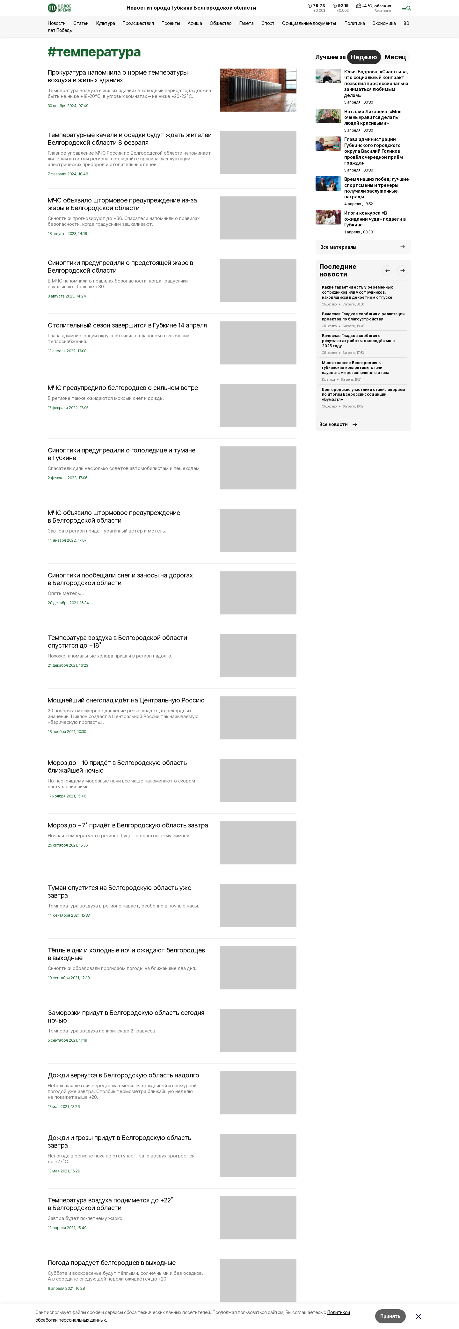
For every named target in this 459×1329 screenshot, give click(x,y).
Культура (105, 23)
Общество (220, 23)
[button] (387, 270)
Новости (57, 23)
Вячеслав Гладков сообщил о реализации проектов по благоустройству (363, 316)
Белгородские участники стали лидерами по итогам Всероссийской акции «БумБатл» (363, 394)
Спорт (267, 23)
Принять (390, 1316)
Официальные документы (309, 23)
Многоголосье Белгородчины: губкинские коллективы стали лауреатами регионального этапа (355, 367)
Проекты (171, 23)
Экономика (384, 23)
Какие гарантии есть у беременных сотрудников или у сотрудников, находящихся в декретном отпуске (357, 292)
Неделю (364, 57)
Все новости (333, 424)
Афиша (195, 23)
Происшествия (138, 23)
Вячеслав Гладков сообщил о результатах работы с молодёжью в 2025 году (358, 340)
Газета (246, 23)
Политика (355, 23)
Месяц (395, 57)
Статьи (81, 23)
